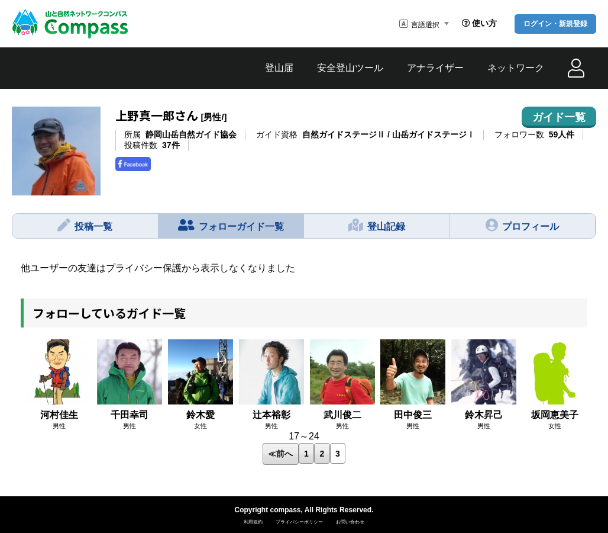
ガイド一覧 (559, 117)
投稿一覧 (84, 225)
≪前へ (280, 453)
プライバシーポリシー (299, 522)
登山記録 (376, 225)
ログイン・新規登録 (555, 24)
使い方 (479, 23)
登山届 (279, 68)
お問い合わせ (350, 522)
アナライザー (435, 68)
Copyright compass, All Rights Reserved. (304, 510)
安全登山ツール (350, 68)
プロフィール (522, 225)
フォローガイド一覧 (231, 225)
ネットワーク (515, 68)
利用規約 (253, 522)
